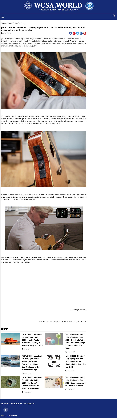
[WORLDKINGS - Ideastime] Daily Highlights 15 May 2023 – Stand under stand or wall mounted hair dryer (75, 381)
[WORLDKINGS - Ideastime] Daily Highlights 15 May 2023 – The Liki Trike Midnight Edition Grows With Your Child (75, 361)
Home (3, 23)
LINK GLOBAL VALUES (9, 416)
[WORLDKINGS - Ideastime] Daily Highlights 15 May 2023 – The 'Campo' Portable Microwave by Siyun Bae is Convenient (32, 383)
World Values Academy (16, 23)
